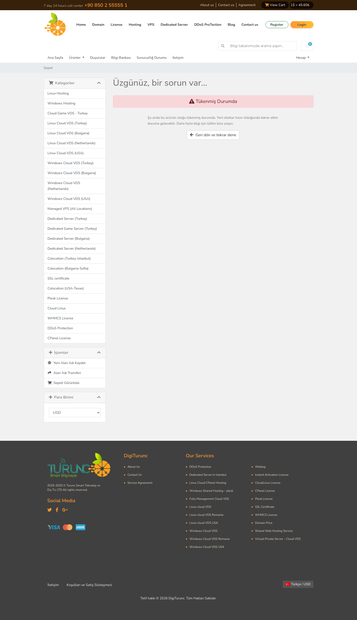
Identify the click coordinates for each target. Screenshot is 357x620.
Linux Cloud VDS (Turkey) (67, 123)
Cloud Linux (57, 308)
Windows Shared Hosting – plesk (211, 491)
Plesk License (58, 298)
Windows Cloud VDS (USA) (69, 198)
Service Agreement (140, 483)
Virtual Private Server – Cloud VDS (278, 539)
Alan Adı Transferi (64, 373)
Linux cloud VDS (200, 507)
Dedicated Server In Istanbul (208, 475)
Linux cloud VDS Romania (207, 515)
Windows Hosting (61, 103)
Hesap (301, 57)
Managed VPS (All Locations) (70, 208)
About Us (134, 467)
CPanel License (59, 338)
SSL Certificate (264, 507)
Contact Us (135, 475)
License (116, 24)
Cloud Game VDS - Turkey (68, 113)
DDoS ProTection (207, 24)
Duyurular (97, 57)
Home (81, 24)
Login (301, 24)
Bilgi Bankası (121, 57)
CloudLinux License (267, 483)
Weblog (260, 467)
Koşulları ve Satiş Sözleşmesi (89, 584)
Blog (231, 24)
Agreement (246, 5)
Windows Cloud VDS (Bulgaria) (72, 173)
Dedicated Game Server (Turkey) (72, 228)
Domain (98, 24)
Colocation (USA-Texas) (66, 288)
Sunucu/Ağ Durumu (151, 57)
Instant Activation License (272, 475)
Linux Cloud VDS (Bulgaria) (68, 133)
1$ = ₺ (300, 5)
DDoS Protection (60, 328)
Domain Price (263, 523)
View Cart (275, 5)
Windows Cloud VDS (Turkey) (71, 163)
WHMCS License (60, 318)
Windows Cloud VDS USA (207, 547)
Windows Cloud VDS (204, 531)
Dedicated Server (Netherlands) (72, 248)
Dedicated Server (174, 24)
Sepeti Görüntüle (63, 383)
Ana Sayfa (55, 57)
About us (207, 5)
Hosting (135, 24)
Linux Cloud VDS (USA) (66, 153)
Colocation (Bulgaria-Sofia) (68, 268)
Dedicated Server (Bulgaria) (69, 238)
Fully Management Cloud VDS (209, 499)
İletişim (178, 57)
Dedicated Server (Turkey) (67, 218)
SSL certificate (59, 278)
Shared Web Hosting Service (274, 531)
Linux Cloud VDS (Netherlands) (72, 143)
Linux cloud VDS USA (204, 523)
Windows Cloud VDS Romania (210, 539)
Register (276, 24)
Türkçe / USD (298, 584)
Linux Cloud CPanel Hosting (208, 483)
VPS (151, 24)
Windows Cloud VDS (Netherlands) (64, 186)
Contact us (226, 5)
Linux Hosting (58, 93)
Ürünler (75, 57)
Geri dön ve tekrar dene (213, 135)
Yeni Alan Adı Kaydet (67, 363)
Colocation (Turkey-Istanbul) (69, 258)
